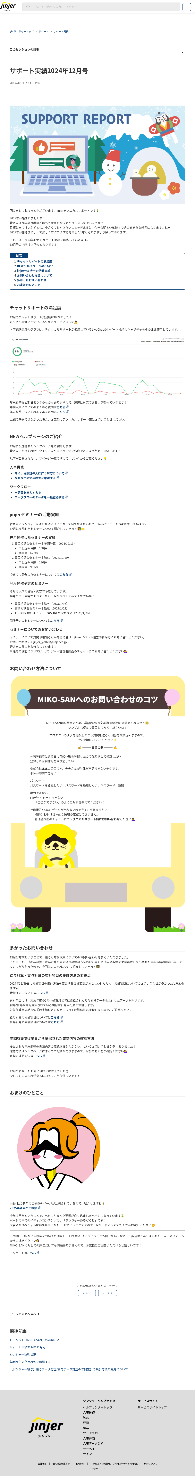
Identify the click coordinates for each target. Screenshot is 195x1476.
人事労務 (89, 1412)
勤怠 (86, 1418)
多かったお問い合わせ (31, 280)
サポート (43, 31)
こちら (61, 407)
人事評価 (89, 1438)
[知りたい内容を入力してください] (101, 7)
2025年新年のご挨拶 (23, 1208)
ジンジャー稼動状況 (23, 1354)
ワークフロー (92, 1433)
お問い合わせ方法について (34, 275)
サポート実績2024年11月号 (28, 1347)
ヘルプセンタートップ (97, 1407)
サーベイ (89, 1449)
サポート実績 (61, 31)
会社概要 (42, 1463)
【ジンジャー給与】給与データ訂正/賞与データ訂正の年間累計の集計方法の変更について (69, 1369)
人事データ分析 (93, 1443)
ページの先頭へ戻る (25, 1314)
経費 (86, 1423)
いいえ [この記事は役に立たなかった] (109, 1293)
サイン (87, 1454)
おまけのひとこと (28, 285)
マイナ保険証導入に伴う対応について (39, 473)
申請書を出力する (26, 492)
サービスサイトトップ (152, 1407)
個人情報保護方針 (61, 1463)
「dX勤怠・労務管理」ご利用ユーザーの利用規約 (114, 1463)
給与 (86, 1428)
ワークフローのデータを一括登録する (39, 497)
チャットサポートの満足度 (34, 261)
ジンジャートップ (24, 31)
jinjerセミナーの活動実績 (33, 271)
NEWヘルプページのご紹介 (35, 266)
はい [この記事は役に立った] (88, 1293)
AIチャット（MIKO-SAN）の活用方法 (35, 1340)
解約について (150, 1463)
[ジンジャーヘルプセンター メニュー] (186, 7)
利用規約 (80, 1463)
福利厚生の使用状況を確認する (35, 478)
